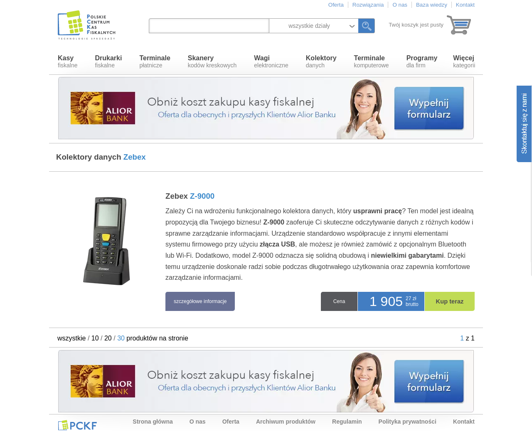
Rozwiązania (368, 5)
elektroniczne (271, 61)
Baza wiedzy (431, 5)
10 (95, 338)
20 (108, 338)
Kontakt (465, 5)
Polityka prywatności (407, 421)
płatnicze (154, 61)
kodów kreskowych (212, 61)
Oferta (336, 5)
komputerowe (371, 61)
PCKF (77, 425)
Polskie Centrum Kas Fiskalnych (87, 25)
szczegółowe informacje (200, 301)
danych (321, 61)
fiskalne (67, 61)
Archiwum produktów (285, 421)
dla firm (422, 61)
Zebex (189, 196)
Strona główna (152, 421)
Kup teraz (450, 301)
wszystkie (71, 338)
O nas (399, 5)
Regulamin (347, 421)
